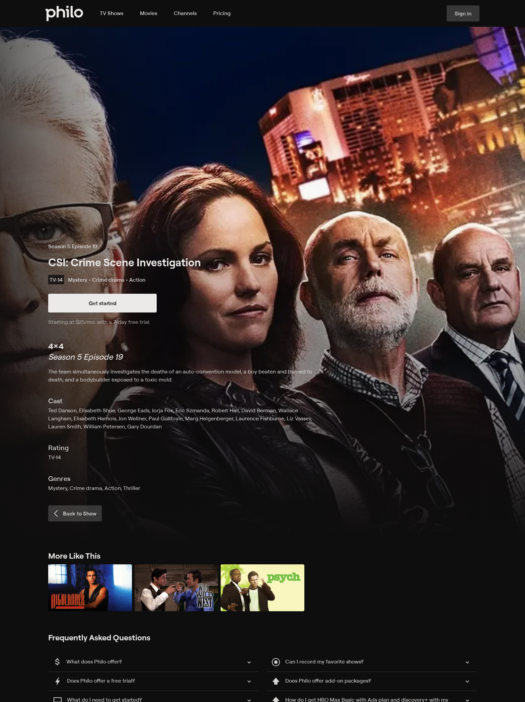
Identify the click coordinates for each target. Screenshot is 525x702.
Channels (185, 13)
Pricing (222, 13)
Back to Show (74, 513)
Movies (148, 13)
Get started (103, 303)
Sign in (463, 13)
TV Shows (111, 13)
